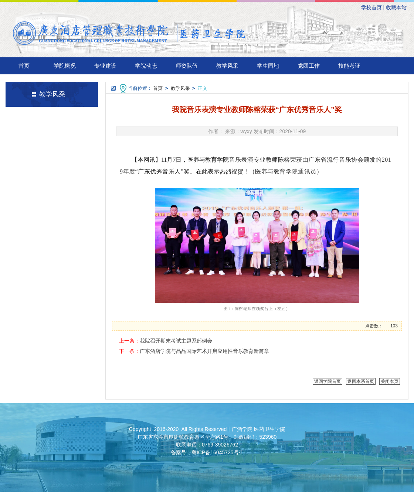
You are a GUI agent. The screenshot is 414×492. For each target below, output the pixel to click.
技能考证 (349, 66)
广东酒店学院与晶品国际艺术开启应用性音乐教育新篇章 (204, 351)
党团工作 (309, 66)
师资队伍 (187, 66)
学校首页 (371, 7)
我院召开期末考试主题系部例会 (176, 341)
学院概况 (65, 66)
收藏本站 (396, 7)
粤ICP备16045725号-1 (217, 452)
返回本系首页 (360, 381)
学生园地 (268, 66)
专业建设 (105, 66)
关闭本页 (389, 381)
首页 (24, 66)
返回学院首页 (327, 381)
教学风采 (227, 66)
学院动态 (146, 66)
